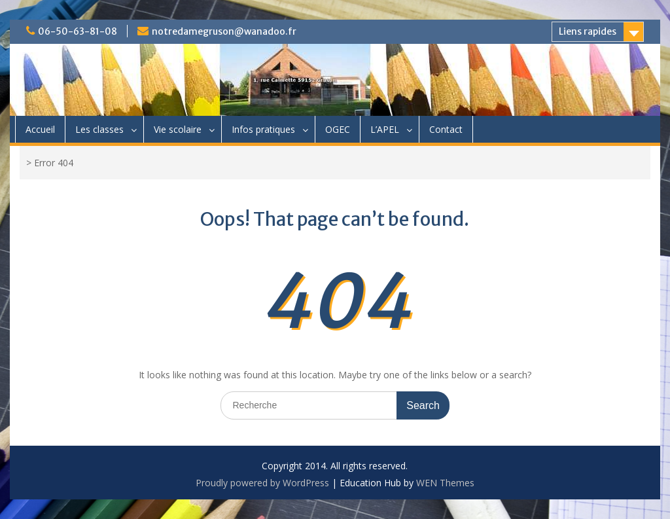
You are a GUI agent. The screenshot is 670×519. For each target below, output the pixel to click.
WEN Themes (445, 482)
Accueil (40, 129)
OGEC (337, 129)
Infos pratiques (263, 129)
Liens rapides (587, 31)
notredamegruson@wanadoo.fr (224, 31)
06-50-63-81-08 (77, 31)
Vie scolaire (178, 129)
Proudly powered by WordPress (262, 482)
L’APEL (384, 129)
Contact (446, 129)
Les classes (99, 129)
